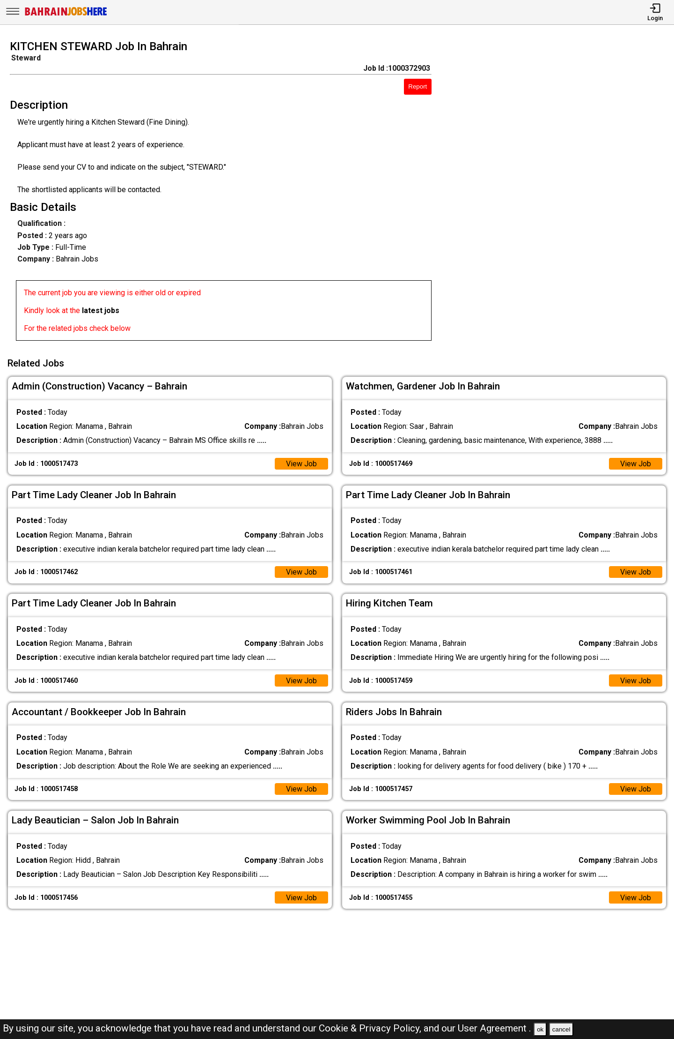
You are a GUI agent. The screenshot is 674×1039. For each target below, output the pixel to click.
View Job (301, 463)
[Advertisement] (561, 193)
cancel (561, 1029)
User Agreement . (494, 1028)
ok (540, 1029)
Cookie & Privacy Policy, (371, 1028)
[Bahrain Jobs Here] (66, 14)
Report (417, 86)
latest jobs (100, 310)
